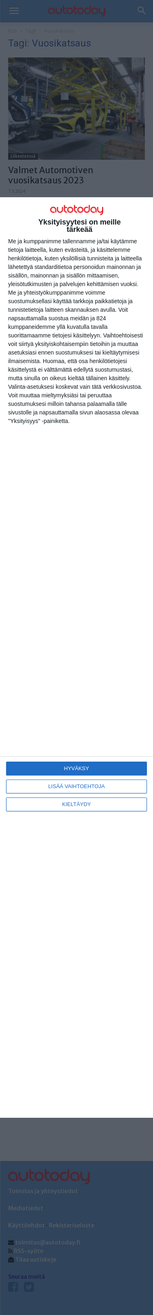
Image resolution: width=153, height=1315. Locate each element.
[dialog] (76, 657)
